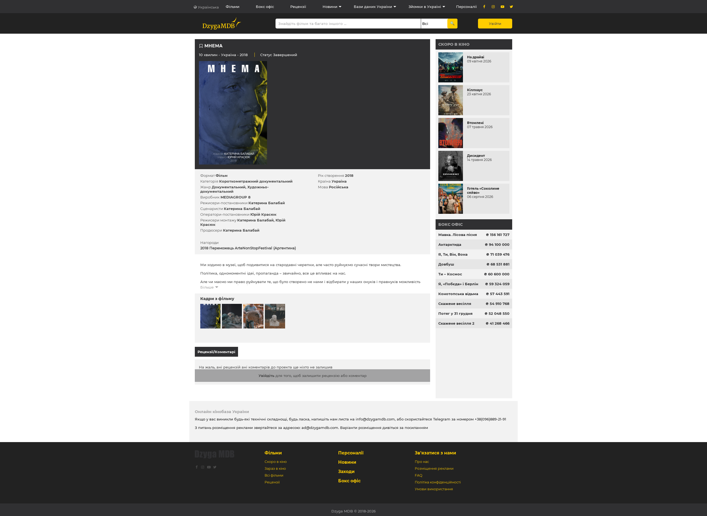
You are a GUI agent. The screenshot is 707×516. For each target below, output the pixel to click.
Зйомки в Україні (424, 6)
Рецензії (298, 6)
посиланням (416, 425)
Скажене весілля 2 (456, 323)
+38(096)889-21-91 (490, 416)
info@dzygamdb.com (375, 416)
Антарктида (449, 244)
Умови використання (434, 486)
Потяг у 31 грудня (455, 313)
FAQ (418, 473)
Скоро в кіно (454, 44)
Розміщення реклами (434, 466)
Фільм (222, 175)
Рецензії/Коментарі (216, 352)
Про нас (422, 459)
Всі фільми (274, 473)
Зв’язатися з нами (435, 450)
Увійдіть (266, 373)
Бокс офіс (265, 6)
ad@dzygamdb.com (320, 425)
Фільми (232, 6)
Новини (330, 6)
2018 (349, 175)
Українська (208, 7)
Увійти (495, 23)
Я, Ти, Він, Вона (453, 254)
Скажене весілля (454, 303)
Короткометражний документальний (255, 181)
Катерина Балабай (266, 203)
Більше (207, 287)
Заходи (346, 468)
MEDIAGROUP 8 (236, 197)
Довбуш (446, 264)
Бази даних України (373, 6)
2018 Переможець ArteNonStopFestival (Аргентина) (248, 248)
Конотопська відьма (458, 294)
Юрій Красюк (263, 214)
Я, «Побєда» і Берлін (458, 284)
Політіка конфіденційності (438, 479)
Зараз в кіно (275, 466)
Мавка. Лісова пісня (457, 234)
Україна (228, 55)
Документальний (228, 187)
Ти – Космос (450, 274)
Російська (338, 187)
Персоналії (466, 6)
